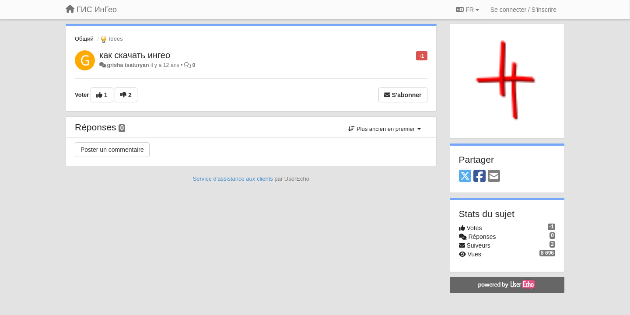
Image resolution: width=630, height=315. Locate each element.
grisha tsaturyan (128, 65)
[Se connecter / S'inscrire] (523, 9)
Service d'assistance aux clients (233, 178)
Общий (84, 38)
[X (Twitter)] (465, 176)
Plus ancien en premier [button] (384, 129)
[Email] (494, 176)
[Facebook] (479, 176)
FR (467, 9)
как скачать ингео (134, 55)
